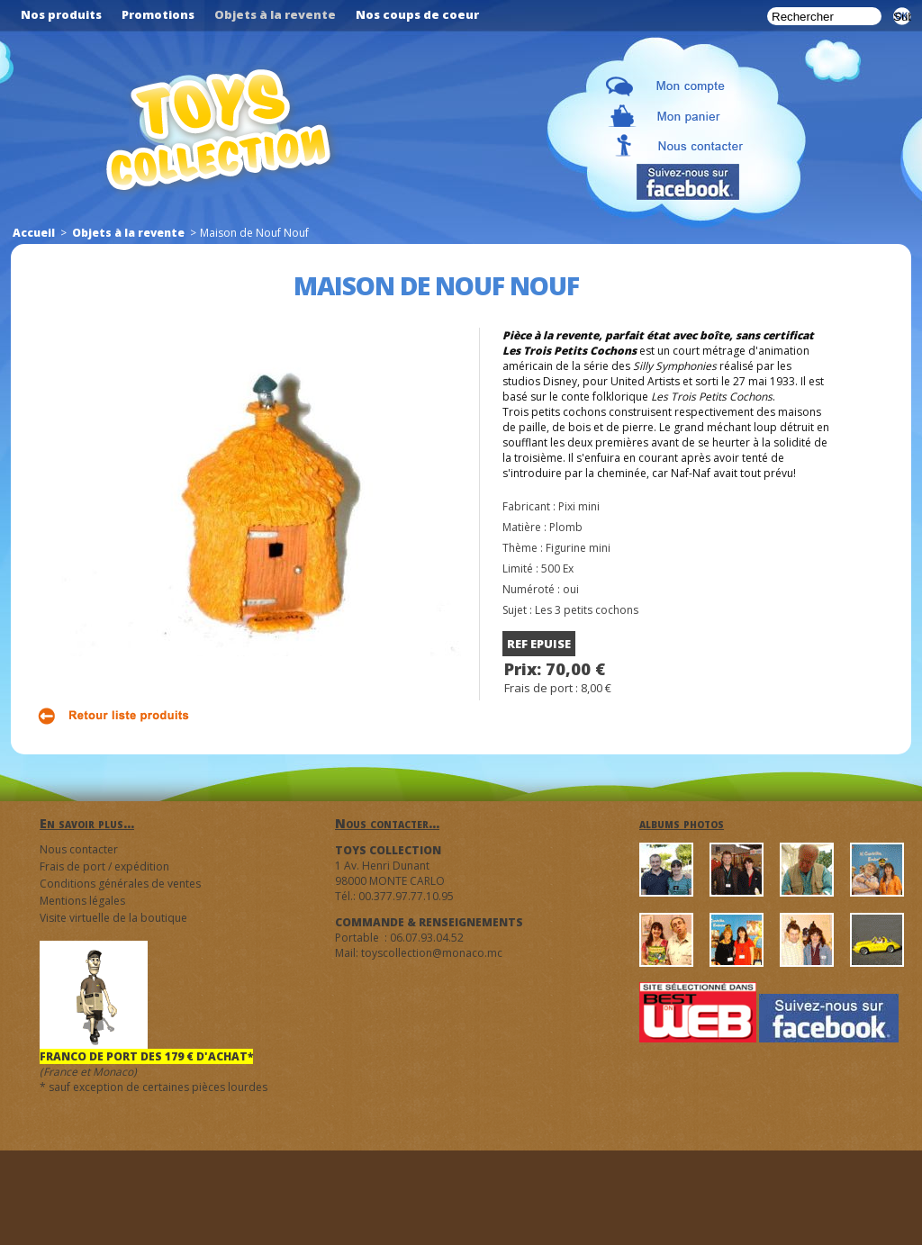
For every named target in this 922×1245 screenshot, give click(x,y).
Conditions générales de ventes (120, 883)
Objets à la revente (128, 232)
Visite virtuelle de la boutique (113, 917)
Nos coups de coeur (417, 14)
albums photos (681, 823)
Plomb (566, 527)
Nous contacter (79, 849)
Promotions (158, 14)
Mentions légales (82, 900)
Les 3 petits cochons (586, 610)
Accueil (34, 232)
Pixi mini (579, 506)
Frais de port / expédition (104, 866)
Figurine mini (578, 547)
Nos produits (61, 14)
